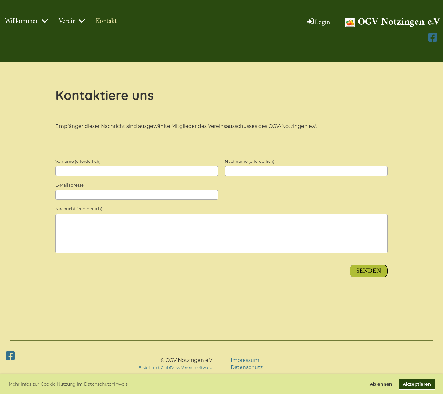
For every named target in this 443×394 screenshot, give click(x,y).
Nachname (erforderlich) (249, 161)
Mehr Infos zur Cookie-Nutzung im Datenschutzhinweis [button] (68, 384)
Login (318, 22)
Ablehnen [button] (381, 384)
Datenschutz (247, 367)
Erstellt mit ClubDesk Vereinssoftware (175, 367)
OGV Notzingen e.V (399, 22)
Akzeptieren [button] (417, 384)
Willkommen (26, 21)
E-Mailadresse (69, 185)
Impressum (245, 360)
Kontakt (106, 21)
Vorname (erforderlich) (78, 161)
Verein (72, 21)
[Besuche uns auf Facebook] (10, 356)
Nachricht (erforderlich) (78, 208)
